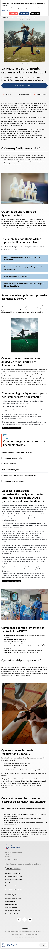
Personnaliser (35, 13)
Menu (44, 945)
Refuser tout (13, 13)
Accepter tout (24, 13)
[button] (24, 452)
